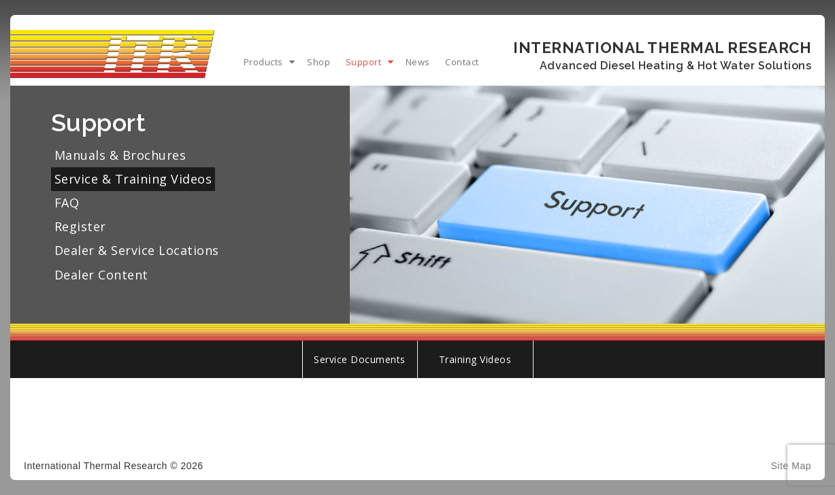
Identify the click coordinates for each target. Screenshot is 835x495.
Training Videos (475, 359)
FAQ (67, 202)
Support (364, 62)
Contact (462, 62)
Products (263, 62)
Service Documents (360, 359)
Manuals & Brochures (120, 155)
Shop (318, 62)
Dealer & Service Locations (136, 250)
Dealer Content (101, 275)
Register (80, 226)
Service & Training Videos (133, 179)
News (418, 62)
